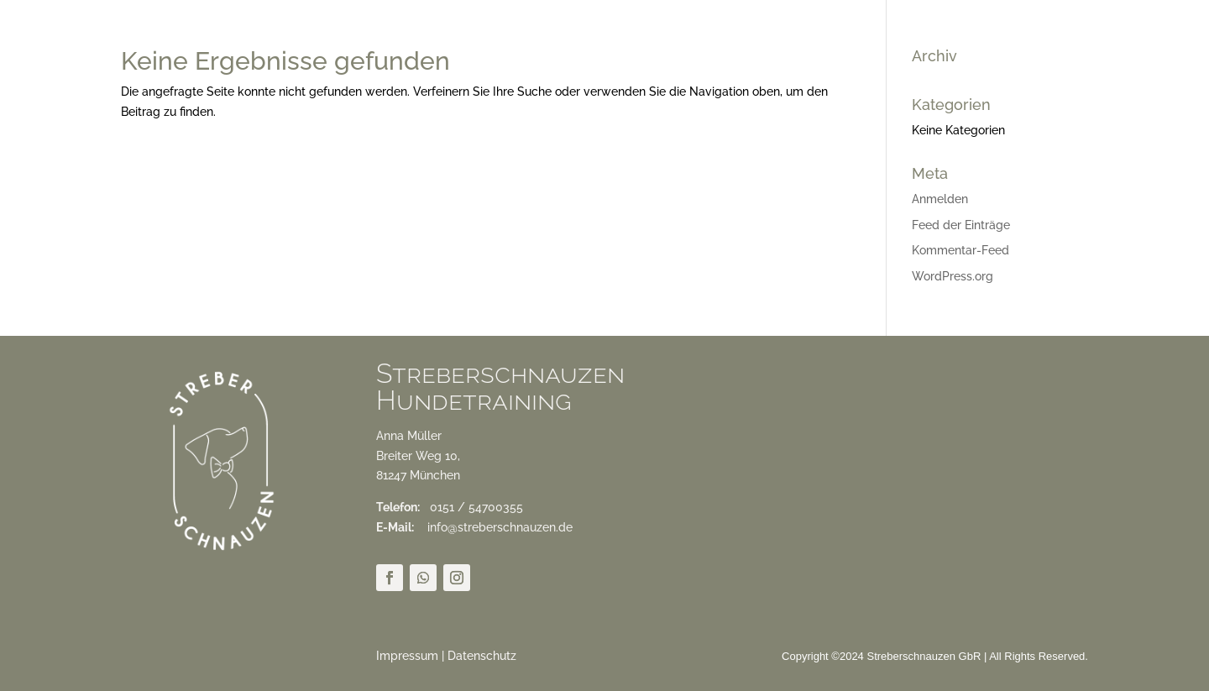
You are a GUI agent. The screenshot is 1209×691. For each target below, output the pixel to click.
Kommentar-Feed (960, 250)
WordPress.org (952, 276)
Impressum (407, 655)
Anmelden (940, 199)
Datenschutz (481, 655)
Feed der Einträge (961, 225)
